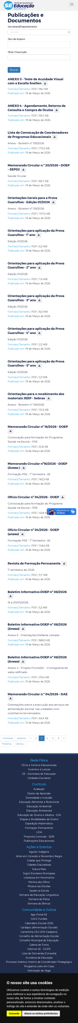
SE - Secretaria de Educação (39, 773)
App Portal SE (39, 914)
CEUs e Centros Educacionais (39, 765)
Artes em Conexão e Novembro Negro (39, 856)
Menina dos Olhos (39, 882)
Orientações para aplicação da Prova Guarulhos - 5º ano (36, 364)
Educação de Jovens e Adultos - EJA (39, 815)
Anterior (21, 738)
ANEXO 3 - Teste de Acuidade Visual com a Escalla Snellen (35, 81)
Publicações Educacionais (39, 840)
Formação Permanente (39, 827)
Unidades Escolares (39, 778)
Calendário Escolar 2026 (39, 923)
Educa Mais (39, 869)
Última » (20, 743)
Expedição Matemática (39, 823)
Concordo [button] (14, 1013)
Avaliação (39, 789)
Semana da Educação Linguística (39, 894)
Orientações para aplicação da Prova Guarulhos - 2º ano (36, 266)
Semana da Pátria (39, 899)
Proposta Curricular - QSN (39, 836)
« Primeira (7, 738)
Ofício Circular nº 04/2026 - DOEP (36, 497)
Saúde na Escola (39, 890)
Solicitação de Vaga (39, 970)
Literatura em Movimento (39, 877)
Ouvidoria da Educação (39, 957)
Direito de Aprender (39, 793)
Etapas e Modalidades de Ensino (39, 819)
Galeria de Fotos (39, 944)
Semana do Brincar (39, 903)
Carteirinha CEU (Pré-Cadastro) (39, 931)
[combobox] (39, 44)
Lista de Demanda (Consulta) (39, 953)
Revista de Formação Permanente (37, 563)
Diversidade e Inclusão (39, 797)
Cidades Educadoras (39, 864)
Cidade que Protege (39, 860)
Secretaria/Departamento (22, 26)
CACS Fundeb (39, 918)
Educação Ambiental (39, 806)
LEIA (39, 832)
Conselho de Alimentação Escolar (39, 936)
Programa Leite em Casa (39, 966)
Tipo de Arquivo (16, 39)
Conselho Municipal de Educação (39, 940)
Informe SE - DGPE (39, 949)
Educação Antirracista (39, 810)
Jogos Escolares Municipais (39, 873)
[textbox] (39, 44)
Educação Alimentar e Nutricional (39, 802)
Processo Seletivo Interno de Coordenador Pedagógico (39, 961)
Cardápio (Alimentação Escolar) (39, 927)
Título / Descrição (17, 52)
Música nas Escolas (39, 886)
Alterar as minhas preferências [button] (41, 1013)
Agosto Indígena (39, 851)
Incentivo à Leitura (39, 769)
